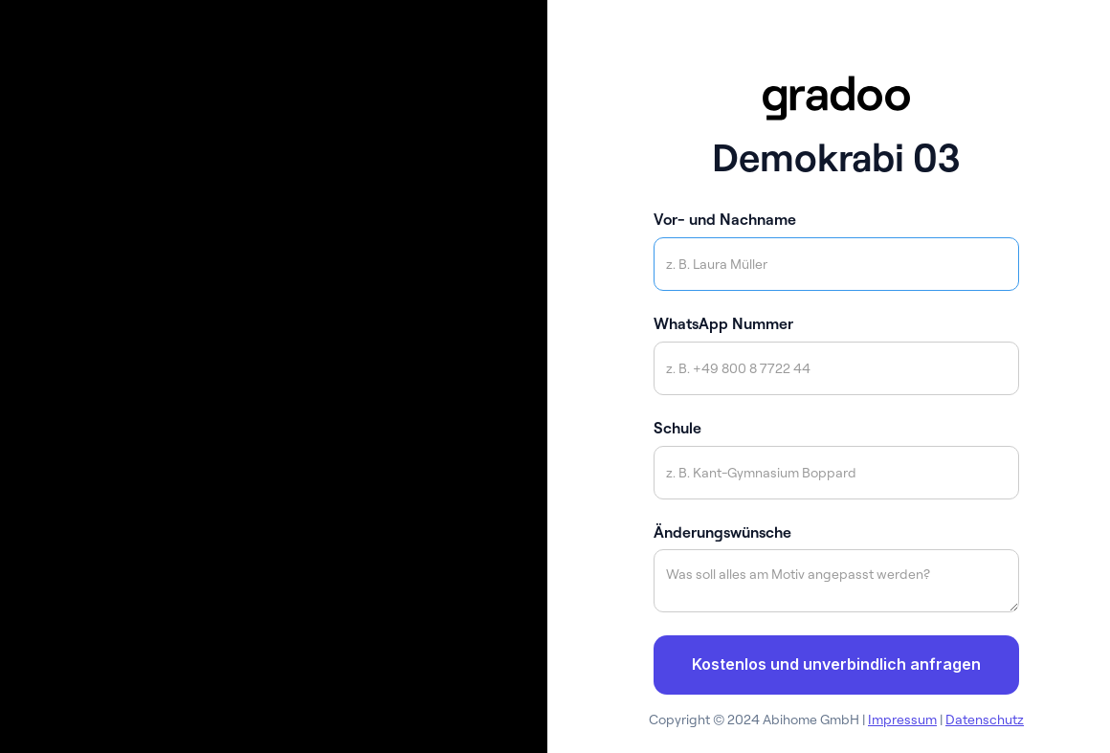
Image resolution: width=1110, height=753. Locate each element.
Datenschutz (984, 719)
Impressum (902, 719)
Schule (677, 427)
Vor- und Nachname (725, 219)
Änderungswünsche (722, 532)
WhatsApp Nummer (723, 323)
